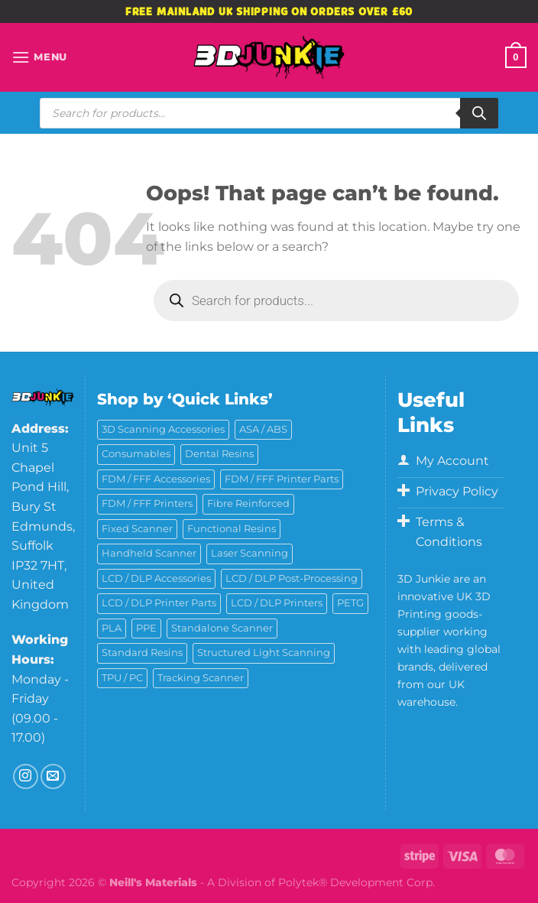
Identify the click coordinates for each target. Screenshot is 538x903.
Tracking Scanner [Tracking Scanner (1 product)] (200, 678)
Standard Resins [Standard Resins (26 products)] (142, 652)
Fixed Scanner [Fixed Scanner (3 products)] (137, 528)
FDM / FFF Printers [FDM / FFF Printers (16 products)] (147, 503)
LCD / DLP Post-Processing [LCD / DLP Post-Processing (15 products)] (291, 578)
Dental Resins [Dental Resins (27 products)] (219, 454)
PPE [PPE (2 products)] (146, 628)
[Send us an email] (53, 776)
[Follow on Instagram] (25, 776)
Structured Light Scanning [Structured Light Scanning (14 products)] (263, 652)
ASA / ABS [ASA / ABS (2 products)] (263, 429)
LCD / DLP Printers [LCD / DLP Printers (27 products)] (276, 603)
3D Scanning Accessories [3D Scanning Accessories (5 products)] (163, 429)
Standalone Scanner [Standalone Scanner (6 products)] (222, 628)
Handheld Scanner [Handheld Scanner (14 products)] (149, 553)
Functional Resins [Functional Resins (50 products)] (231, 528)
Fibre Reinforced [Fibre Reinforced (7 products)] (248, 503)
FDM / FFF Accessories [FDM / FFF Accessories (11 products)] (156, 479)
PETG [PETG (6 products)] (350, 603)
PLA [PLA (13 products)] (112, 628)
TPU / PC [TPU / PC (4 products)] (122, 678)
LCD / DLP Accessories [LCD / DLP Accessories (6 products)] (156, 578)
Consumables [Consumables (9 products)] (136, 454)
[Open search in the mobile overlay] (269, 113)
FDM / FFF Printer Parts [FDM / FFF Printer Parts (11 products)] (282, 479)
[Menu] (39, 57)
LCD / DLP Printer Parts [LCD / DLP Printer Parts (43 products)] (159, 603)
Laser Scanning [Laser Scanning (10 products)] (249, 553)
